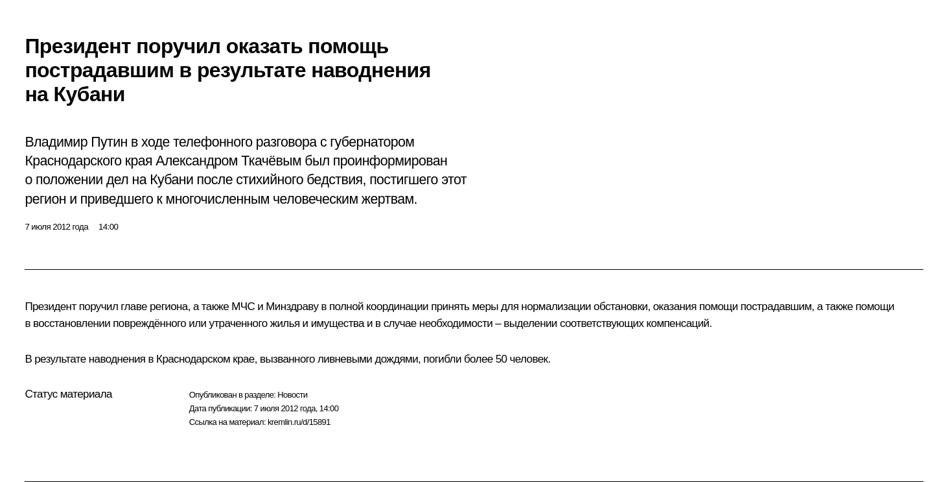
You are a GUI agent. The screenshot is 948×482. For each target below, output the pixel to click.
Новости (292, 395)
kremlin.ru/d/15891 (299, 422)
